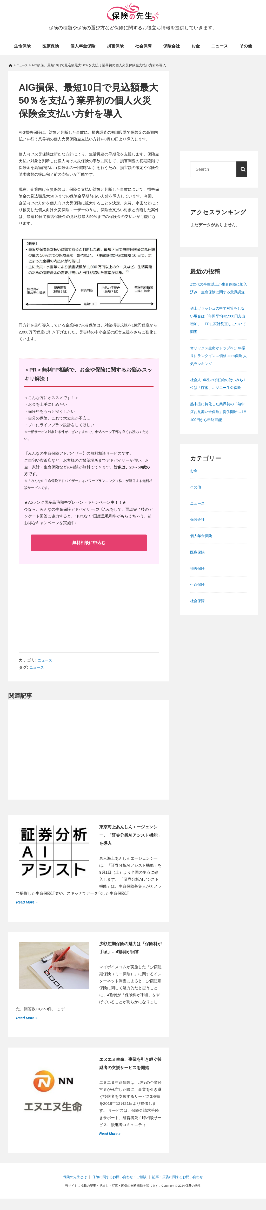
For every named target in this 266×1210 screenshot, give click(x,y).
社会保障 (143, 46)
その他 (246, 46)
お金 (195, 46)
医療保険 (50, 46)
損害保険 (115, 46)
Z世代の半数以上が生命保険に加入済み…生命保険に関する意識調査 (218, 292)
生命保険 (22, 46)
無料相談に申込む (89, 543)
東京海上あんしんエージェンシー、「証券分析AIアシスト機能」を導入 (129, 836)
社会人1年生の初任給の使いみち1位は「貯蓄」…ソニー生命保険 (218, 395)
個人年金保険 (82, 46)
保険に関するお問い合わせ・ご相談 (118, 1188)
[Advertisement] (89, 612)
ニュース (219, 46)
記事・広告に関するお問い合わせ (180, 1188)
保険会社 (171, 46)
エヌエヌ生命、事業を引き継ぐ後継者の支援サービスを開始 (129, 1070)
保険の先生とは (71, 1188)
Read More (27, 903)
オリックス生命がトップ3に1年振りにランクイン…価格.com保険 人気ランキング (217, 363)
